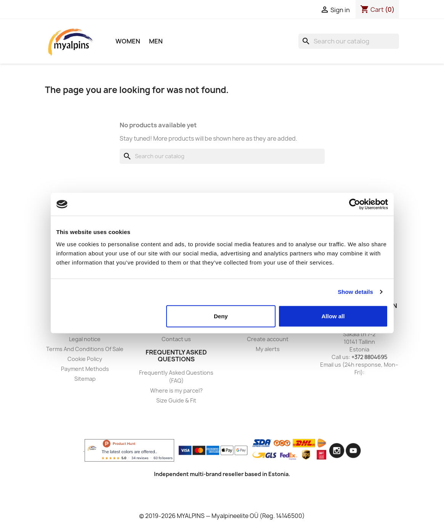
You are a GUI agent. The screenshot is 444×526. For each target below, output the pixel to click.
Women (127, 41)
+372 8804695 (369, 357)
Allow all (333, 316)
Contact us (176, 339)
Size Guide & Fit (176, 400)
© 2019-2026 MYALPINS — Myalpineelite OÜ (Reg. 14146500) (222, 516)
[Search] (348, 41)
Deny (221, 316)
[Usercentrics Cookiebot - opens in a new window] (354, 204)
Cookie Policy (84, 358)
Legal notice (85, 339)
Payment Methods (85, 368)
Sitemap (85, 378)
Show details (355, 292)
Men (156, 41)
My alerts (268, 349)
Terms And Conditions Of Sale (84, 349)
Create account (268, 339)
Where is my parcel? (176, 390)
